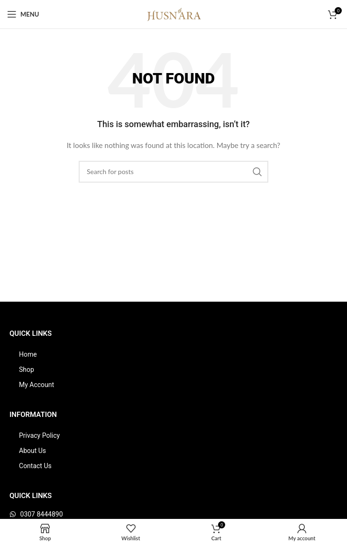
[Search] (173, 172)
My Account (36, 384)
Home (28, 354)
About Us (32, 450)
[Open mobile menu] (23, 14)
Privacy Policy (39, 435)
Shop (26, 369)
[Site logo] (173, 13)
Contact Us (35, 466)
